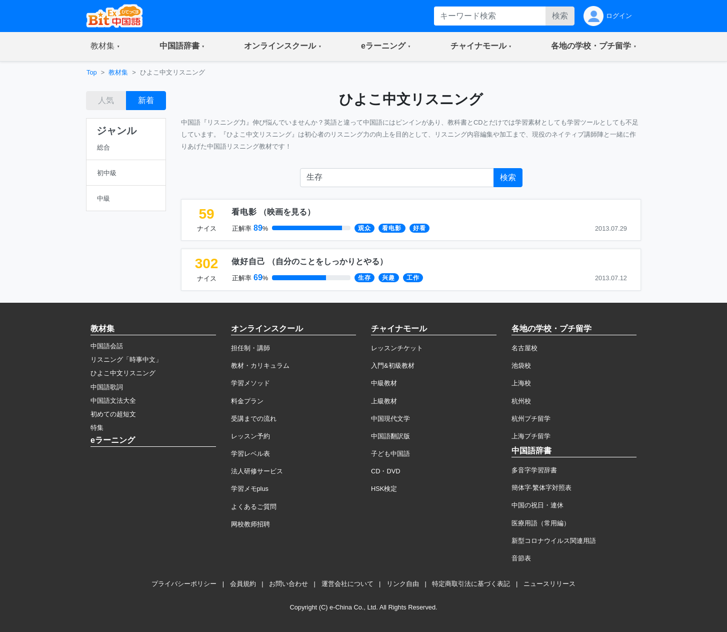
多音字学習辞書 (534, 470)
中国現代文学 (390, 418)
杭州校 (521, 401)
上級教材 (384, 401)
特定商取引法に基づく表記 (471, 583)
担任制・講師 (250, 348)
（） (273, 212)
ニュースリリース (550, 583)
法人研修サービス (257, 471)
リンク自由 (402, 583)
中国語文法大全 (113, 400)
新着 (146, 100)
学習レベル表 (250, 453)
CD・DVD (385, 471)
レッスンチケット (397, 348)
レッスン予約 (250, 436)
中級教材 (384, 383)
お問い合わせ (288, 583)
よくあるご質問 (253, 506)
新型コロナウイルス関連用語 (554, 540)
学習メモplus (249, 488)
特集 (97, 427)
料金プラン (247, 401)
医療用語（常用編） (541, 523)
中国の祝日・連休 (538, 505)
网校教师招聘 (250, 524)
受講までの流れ (253, 418)
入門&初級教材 (392, 365)
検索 (560, 16)
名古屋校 (525, 348)
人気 (106, 100)
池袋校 (521, 365)
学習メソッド (250, 383)
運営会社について (348, 583)
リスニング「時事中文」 (126, 359)
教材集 (118, 72)
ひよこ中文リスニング (123, 373)
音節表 (521, 558)
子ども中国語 (390, 453)
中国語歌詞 (106, 387)
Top (91, 72)
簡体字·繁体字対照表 (542, 487)
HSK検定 (384, 488)
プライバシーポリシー (184, 583)
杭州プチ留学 (531, 418)
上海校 (521, 383)
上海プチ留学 (531, 436)
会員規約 (243, 583)
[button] (105, 46)
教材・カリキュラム (260, 365)
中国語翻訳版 (390, 436)
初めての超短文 (113, 414)
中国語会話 (106, 346)
